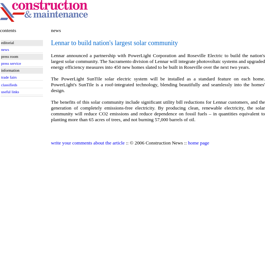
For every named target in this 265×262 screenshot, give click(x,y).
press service (11, 63)
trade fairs (9, 77)
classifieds (9, 85)
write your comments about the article (87, 143)
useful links (10, 92)
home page (198, 143)
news (5, 50)
